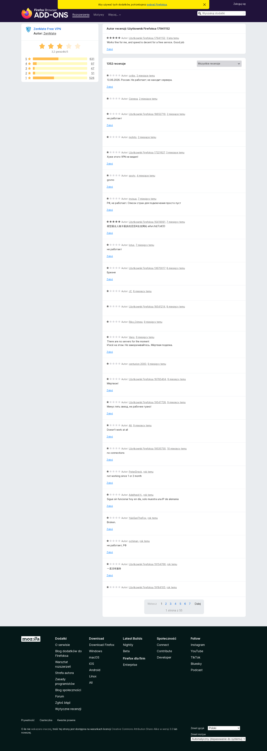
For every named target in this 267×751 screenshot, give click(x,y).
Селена (133, 98)
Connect (163, 645)
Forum (59, 696)
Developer (164, 657)
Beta (126, 651)
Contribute (164, 651)
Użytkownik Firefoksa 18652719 (147, 114)
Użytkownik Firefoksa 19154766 (147, 564)
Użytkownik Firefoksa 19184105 (147, 587)
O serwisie (62, 645)
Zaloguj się (239, 3)
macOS (94, 657)
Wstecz (152, 603)
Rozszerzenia (80, 14)
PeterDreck (135, 471)
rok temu (148, 471)
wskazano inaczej (41, 729)
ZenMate (49, 33)
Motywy (98, 14)
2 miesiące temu (146, 75)
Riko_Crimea (136, 321)
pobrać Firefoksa (157, 4)
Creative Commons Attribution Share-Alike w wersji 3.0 (142, 729)
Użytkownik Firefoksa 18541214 (147, 306)
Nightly (128, 645)
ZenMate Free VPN (47, 29)
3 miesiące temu (175, 152)
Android (94, 670)
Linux (93, 676)
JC (130, 291)
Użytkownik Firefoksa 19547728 (147, 402)
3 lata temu (173, 38)
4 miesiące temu (146, 175)
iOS (91, 663)
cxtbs (132, 75)
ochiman (133, 541)
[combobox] (221, 13)
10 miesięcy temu (177, 448)
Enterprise (130, 664)
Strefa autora (64, 673)
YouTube (197, 651)
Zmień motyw (198, 734)
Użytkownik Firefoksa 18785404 (147, 379)
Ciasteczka (46, 720)
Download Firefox (101, 645)
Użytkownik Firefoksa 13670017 (147, 268)
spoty (132, 175)
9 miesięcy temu (153, 321)
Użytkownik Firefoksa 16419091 (147, 221)
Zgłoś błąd (62, 702)
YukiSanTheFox (137, 517)
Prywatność (28, 720)
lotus (131, 245)
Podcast (197, 670)
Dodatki (61, 638)
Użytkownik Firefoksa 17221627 (147, 152)
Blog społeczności (68, 690)
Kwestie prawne (66, 720)
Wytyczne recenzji (68, 709)
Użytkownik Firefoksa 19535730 (147, 448)
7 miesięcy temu (147, 198)
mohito (133, 137)
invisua (133, 198)
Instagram (198, 645)
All (91, 682)
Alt (130, 425)
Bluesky (196, 663)
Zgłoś (110, 49)
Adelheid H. (135, 494)
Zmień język (197, 728)
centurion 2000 (137, 363)
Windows (95, 651)
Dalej (198, 603)
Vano (132, 337)
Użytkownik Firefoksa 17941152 (147, 38)
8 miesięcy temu (176, 268)
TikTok (195, 657)
